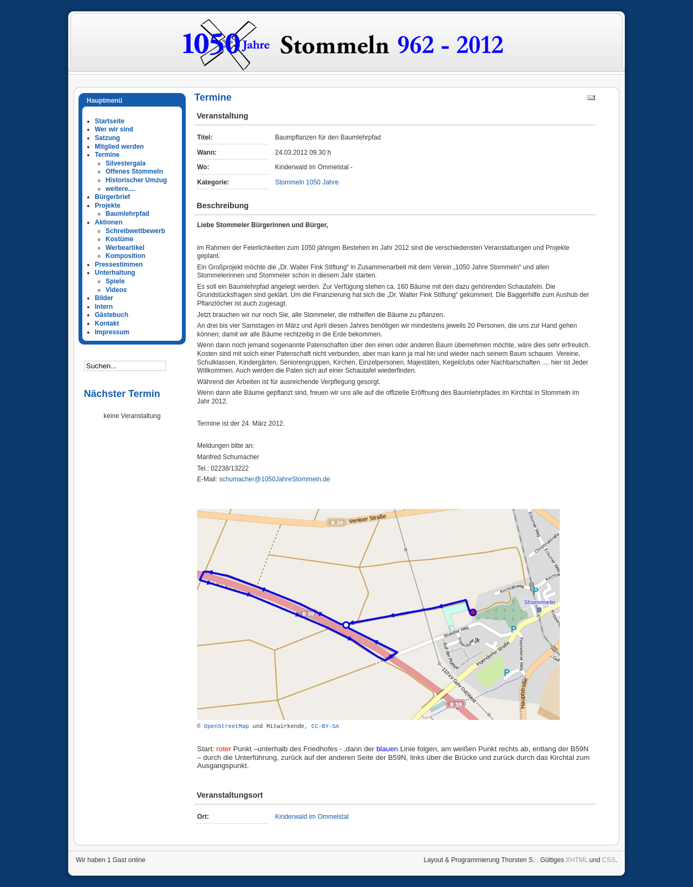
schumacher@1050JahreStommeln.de (274, 479)
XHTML (576, 860)
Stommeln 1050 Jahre (306, 182)
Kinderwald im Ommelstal (312, 816)
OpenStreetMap (226, 726)
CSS (609, 860)
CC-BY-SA (325, 726)
